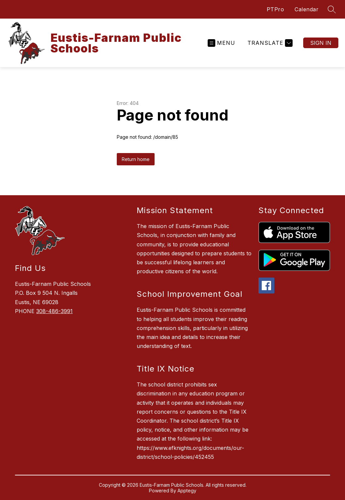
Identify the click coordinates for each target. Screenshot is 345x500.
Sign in (320, 43)
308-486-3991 (54, 311)
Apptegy (186, 490)
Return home (136, 159)
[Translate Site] (269, 43)
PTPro (275, 9)
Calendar (306, 9)
